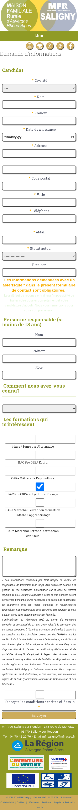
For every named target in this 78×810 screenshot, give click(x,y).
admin (40, 807)
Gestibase (46, 802)
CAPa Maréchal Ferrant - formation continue (33, 533)
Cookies (20, 802)
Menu (39, 35)
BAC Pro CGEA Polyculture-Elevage (33, 494)
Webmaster (34, 802)
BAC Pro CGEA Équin (33, 462)
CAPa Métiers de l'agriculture (32, 478)
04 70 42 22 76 (20, 736)
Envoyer (39, 715)
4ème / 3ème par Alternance (33, 446)
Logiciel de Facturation (64, 802)
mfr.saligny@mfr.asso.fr (58, 736)
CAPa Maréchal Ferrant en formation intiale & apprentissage (32, 512)
